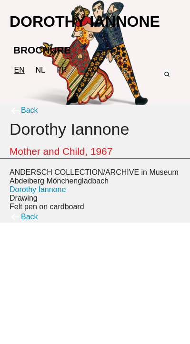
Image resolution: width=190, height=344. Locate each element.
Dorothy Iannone (38, 189)
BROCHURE (41, 49)
